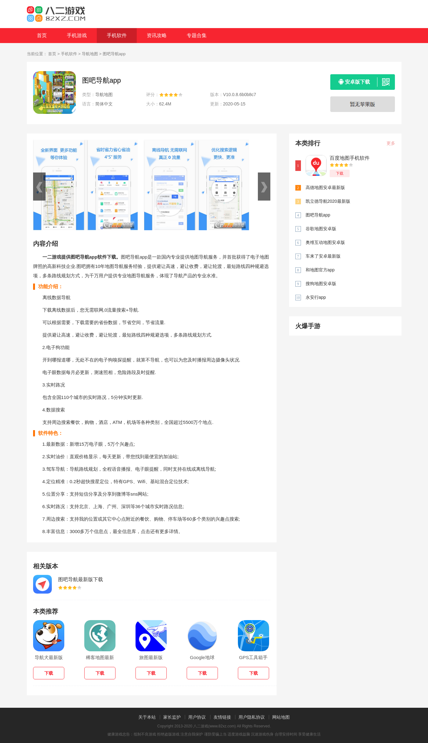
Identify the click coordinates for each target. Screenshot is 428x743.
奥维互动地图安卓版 (325, 242)
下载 (339, 173)
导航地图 (90, 53)
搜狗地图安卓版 (321, 283)
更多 (390, 143)
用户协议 (197, 717)
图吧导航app (318, 214)
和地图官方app (320, 269)
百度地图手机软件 (350, 158)
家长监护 (172, 717)
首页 (42, 35)
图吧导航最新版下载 (80, 579)
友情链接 (222, 717)
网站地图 (281, 717)
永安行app (316, 297)
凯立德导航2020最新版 (328, 201)
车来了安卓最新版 (323, 256)
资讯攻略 (157, 35)
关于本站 (147, 717)
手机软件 (117, 35)
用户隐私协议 (252, 717)
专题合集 (197, 35)
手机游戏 (77, 35)
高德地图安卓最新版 (325, 187)
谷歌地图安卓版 (321, 228)
